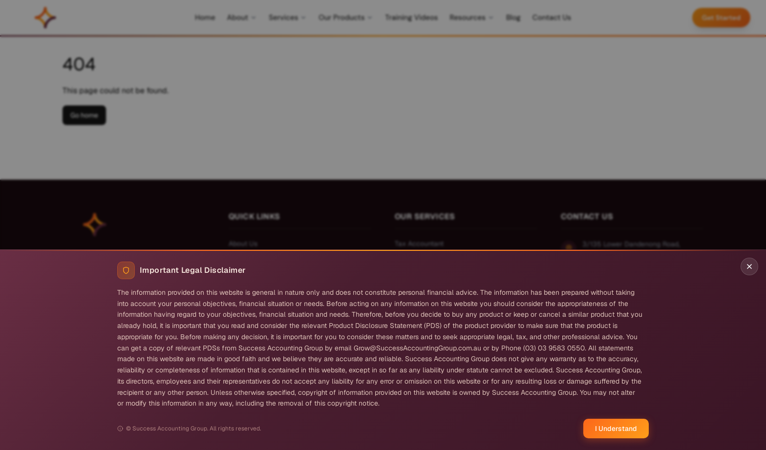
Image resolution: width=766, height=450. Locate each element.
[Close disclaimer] (749, 266)
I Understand (616, 428)
